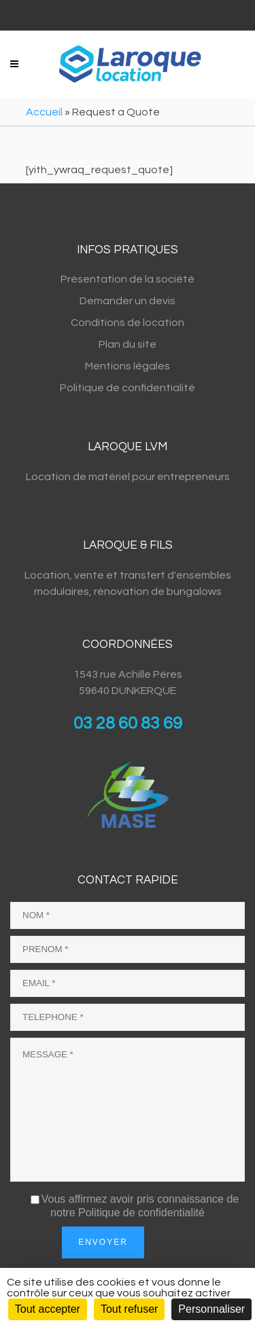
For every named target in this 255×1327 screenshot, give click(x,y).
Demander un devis (127, 300)
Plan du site (127, 344)
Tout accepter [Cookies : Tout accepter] (47, 1309)
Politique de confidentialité (127, 387)
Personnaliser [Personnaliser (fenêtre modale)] (211, 1309)
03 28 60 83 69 (127, 723)
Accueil (44, 112)
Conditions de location (127, 322)
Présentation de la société (127, 279)
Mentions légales (127, 366)
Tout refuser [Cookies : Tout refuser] (129, 1309)
